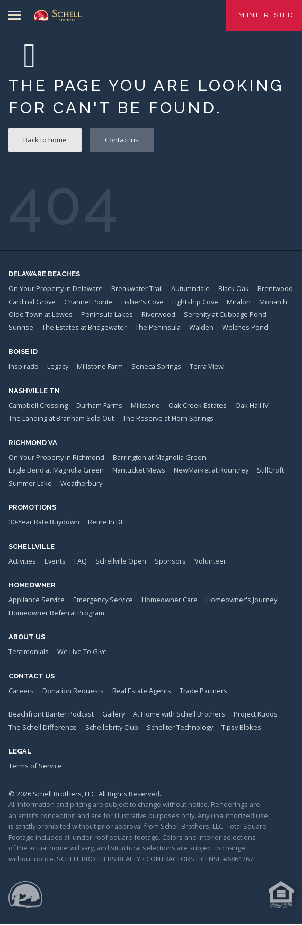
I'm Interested (264, 15)
